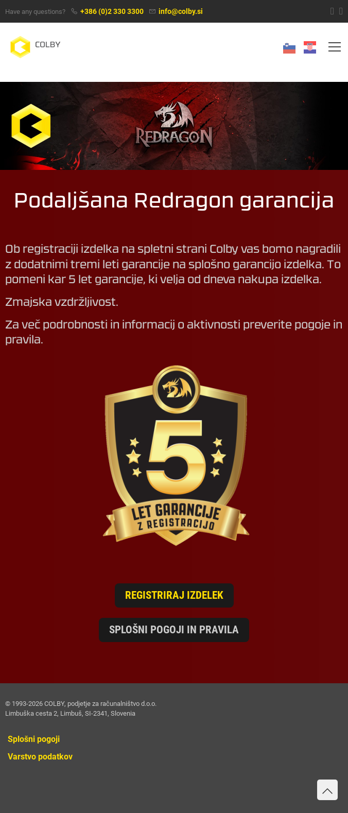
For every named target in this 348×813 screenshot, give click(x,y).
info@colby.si (181, 11)
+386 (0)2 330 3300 (112, 11)
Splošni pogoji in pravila (174, 630)
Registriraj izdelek (174, 595)
